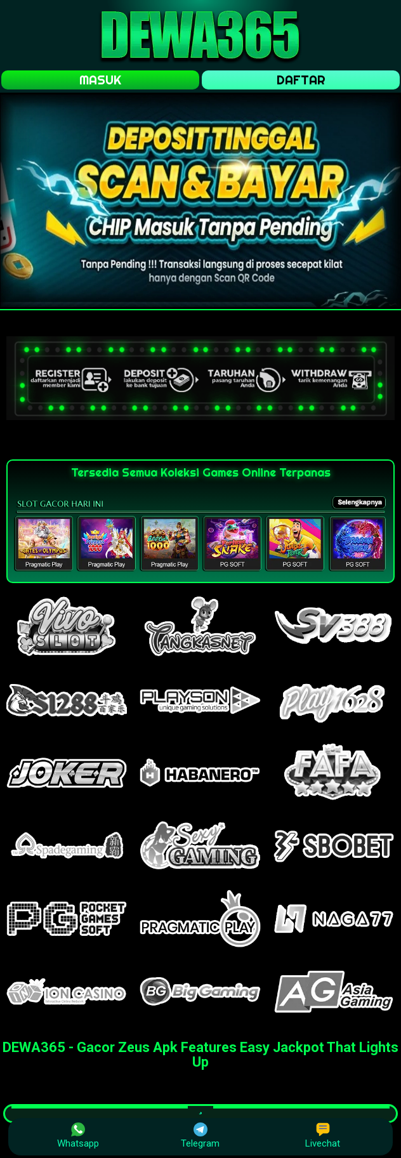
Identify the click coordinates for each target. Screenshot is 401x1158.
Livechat (322, 1135)
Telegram (200, 1135)
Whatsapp (78, 1135)
